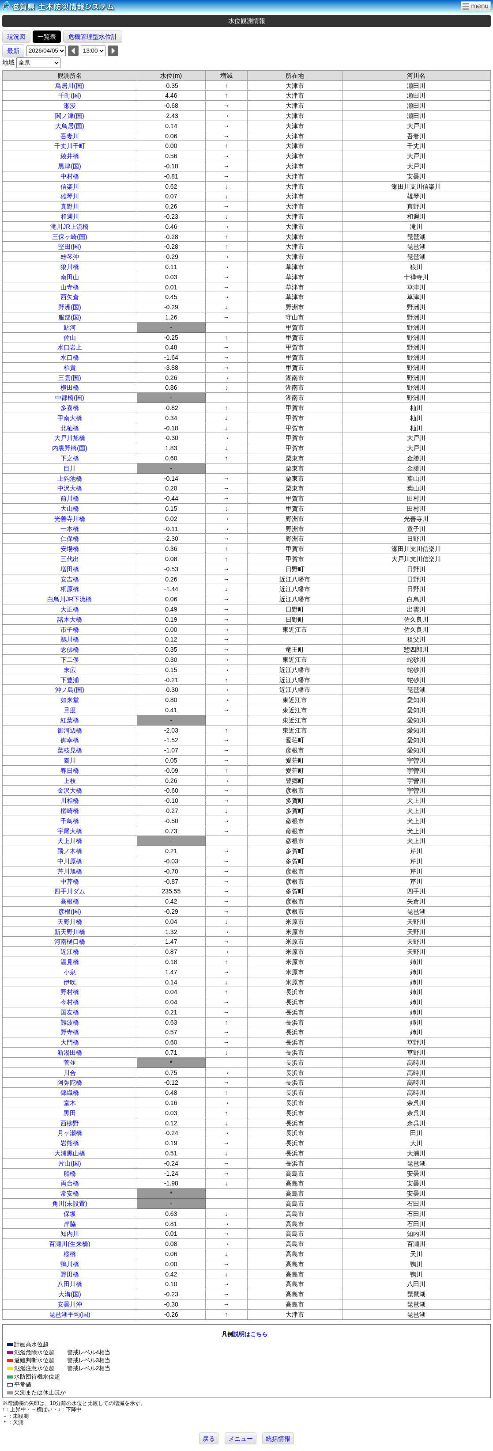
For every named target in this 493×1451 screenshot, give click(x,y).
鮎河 (70, 327)
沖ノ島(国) (69, 689)
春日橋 (69, 770)
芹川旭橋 (69, 871)
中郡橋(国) (69, 397)
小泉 (70, 972)
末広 (70, 669)
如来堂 (69, 699)
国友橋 (69, 1012)
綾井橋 (69, 156)
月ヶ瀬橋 (69, 1132)
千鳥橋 (69, 820)
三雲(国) (69, 377)
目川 (70, 468)
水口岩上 (69, 347)
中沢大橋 (69, 488)
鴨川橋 (69, 1264)
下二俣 (69, 659)
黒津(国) (69, 166)
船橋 (70, 1173)
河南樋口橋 (69, 941)
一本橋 (69, 528)
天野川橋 (69, 921)
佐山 (70, 337)
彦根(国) (69, 911)
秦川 (70, 760)
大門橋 (69, 1042)
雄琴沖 (69, 256)
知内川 (69, 1233)
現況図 (16, 36)
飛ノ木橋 (69, 851)
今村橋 (69, 1002)
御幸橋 (69, 740)
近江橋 (69, 951)
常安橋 (69, 1193)
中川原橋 (69, 861)
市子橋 (69, 629)
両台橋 (69, 1183)
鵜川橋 (69, 639)
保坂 (70, 1213)
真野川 (69, 206)
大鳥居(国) (69, 125)
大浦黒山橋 (69, 1153)
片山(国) (69, 1163)
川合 (70, 1072)
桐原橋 (69, 589)
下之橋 (69, 458)
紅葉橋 (69, 720)
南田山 (69, 277)
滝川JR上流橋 (69, 226)
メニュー (240, 1438)
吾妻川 (69, 136)
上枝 (70, 780)
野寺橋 (69, 1032)
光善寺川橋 (69, 518)
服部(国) (69, 317)
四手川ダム (69, 891)
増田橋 (69, 569)
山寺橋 (69, 287)
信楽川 (69, 186)
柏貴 (70, 367)
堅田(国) (69, 246)
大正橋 (69, 609)
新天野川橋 (69, 931)
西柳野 (69, 1123)
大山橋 (69, 508)
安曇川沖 (69, 1304)
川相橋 (69, 800)
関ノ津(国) (69, 115)
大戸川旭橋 (69, 437)
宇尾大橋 (69, 831)
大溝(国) (69, 1294)
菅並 (70, 1062)
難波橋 (69, 1022)
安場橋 (69, 548)
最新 (13, 50)
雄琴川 (69, 196)
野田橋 (69, 1274)
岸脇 (70, 1223)
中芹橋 (69, 881)
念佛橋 (69, 649)
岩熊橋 (69, 1143)
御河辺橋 (69, 730)
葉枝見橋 (69, 750)
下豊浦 (69, 680)
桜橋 (70, 1253)
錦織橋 (69, 1092)
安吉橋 (69, 579)
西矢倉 (69, 296)
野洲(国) (69, 307)
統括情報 (278, 1438)
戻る (209, 1438)
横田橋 (69, 387)
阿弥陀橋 (69, 1082)
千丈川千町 (69, 145)
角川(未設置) (69, 1203)
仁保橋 (69, 538)
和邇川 (69, 216)
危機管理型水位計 (92, 36)
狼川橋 (69, 266)
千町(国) (69, 95)
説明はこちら (250, 1334)
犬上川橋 (69, 840)
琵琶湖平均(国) (69, 1314)
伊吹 (70, 982)
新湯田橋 (69, 1052)
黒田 (70, 1113)
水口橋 (69, 357)
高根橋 (69, 901)
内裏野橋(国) (69, 448)
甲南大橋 (69, 418)
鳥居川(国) (69, 85)
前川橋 (69, 498)
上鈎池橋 (69, 478)
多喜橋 (69, 407)
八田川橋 (69, 1284)
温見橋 (69, 961)
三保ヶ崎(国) (69, 236)
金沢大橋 (69, 790)
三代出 (69, 558)
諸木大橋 (69, 619)
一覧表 (47, 36)
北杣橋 (69, 428)
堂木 (70, 1102)
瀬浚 (70, 105)
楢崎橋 (69, 810)
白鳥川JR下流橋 (69, 599)
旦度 (70, 710)
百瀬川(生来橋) (69, 1243)
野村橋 (69, 991)
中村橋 (69, 176)
